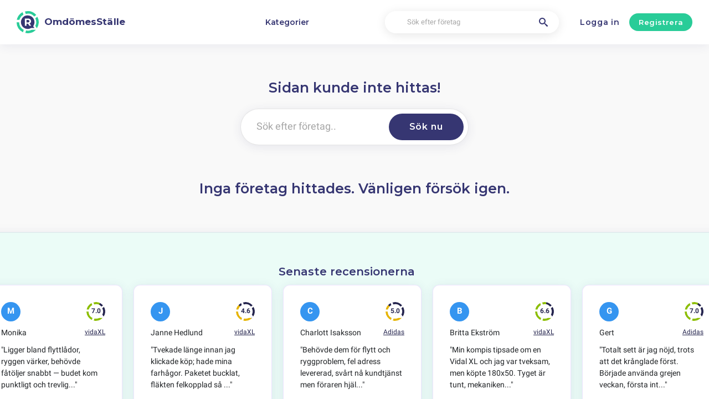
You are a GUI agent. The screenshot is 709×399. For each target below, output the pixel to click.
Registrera (661, 22)
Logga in (600, 22)
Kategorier (287, 22)
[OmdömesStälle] (71, 22)
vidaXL (95, 332)
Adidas (393, 332)
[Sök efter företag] (472, 22)
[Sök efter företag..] (312, 127)
